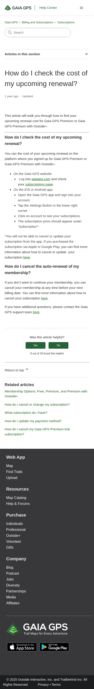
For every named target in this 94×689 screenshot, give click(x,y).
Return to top (17, 369)
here (44, 298)
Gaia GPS (11, 22)
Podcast (12, 573)
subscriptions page (39, 184)
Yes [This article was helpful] (35, 345)
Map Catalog (16, 498)
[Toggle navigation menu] (81, 7)
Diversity (13, 585)
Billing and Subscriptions (37, 22)
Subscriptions (66, 22)
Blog (9, 567)
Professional (16, 529)
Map (9, 466)
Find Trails (14, 472)
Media (11, 597)
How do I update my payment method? (33, 421)
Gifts (9, 547)
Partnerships (16, 591)
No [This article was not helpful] (58, 345)
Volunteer (13, 541)
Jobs (10, 579)
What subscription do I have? (26, 412)
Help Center (48, 7)
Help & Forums (18, 504)
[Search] (38, 32)
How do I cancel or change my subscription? (37, 404)
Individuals (14, 524)
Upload (11, 478)
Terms (56, 684)
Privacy (43, 684)
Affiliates (12, 603)
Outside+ (13, 535)
